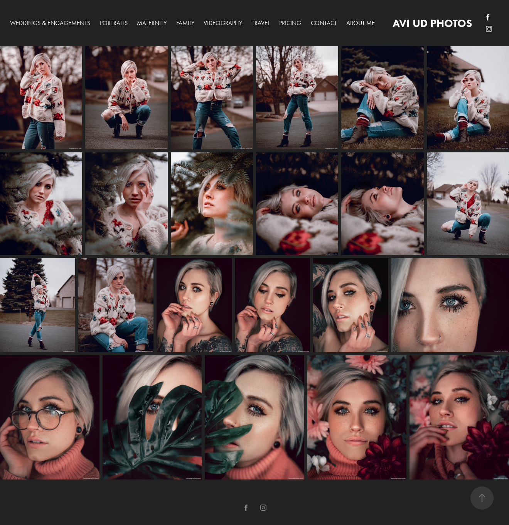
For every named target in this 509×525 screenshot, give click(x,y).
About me (360, 23)
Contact (324, 23)
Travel (261, 23)
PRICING (290, 23)
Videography (223, 23)
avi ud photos (432, 23)
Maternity (152, 23)
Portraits (114, 23)
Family (185, 23)
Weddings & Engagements (50, 23)
